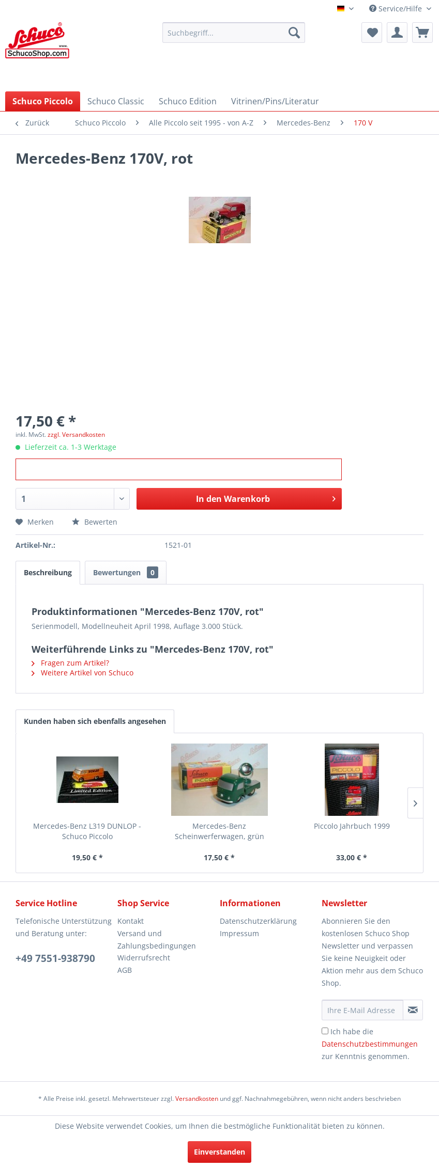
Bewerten (94, 522)
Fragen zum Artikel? (70, 663)
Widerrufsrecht (143, 957)
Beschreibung (48, 572)
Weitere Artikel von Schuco (82, 672)
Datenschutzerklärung (258, 921)
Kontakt (130, 921)
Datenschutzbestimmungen (370, 1044)
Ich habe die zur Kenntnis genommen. (370, 1044)
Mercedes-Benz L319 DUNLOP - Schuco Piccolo (87, 831)
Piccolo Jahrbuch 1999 (352, 826)
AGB (124, 970)
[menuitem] (233, 32)
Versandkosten (196, 1098)
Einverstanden (219, 1152)
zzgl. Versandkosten (76, 434)
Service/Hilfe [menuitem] (396, 8)
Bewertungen (125, 572)
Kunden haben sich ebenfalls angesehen (95, 721)
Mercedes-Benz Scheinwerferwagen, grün (219, 831)
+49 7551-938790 (55, 958)
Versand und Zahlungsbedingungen (156, 939)
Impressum (239, 933)
